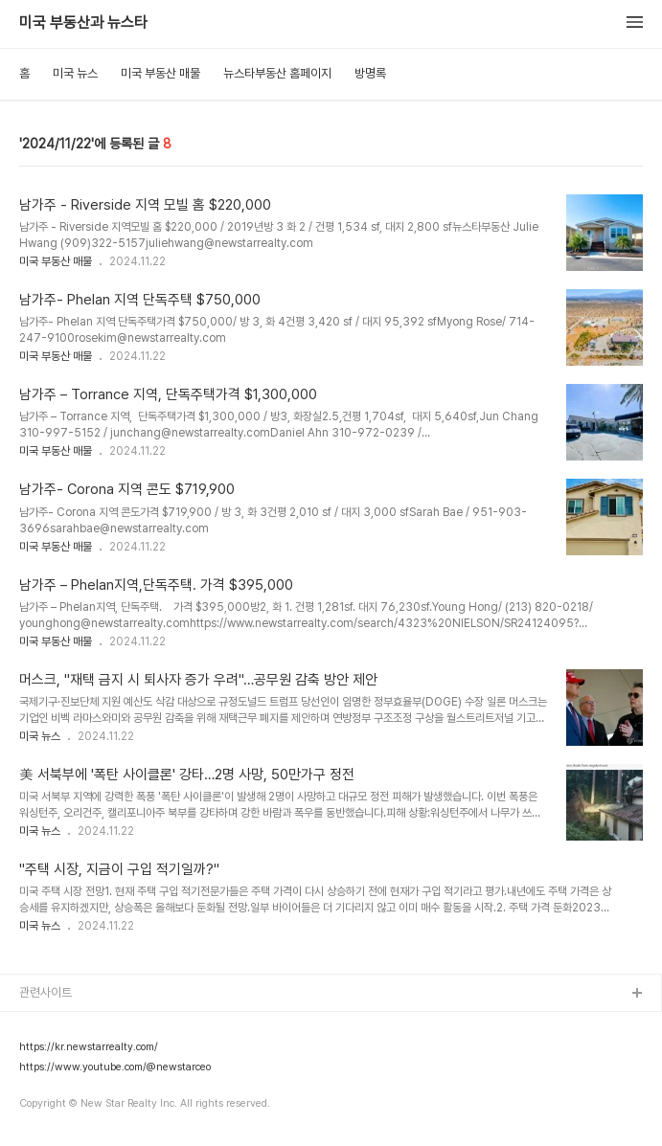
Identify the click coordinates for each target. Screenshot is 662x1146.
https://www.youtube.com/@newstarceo (115, 1067)
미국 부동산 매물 (160, 73)
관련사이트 (45, 992)
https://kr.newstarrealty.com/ (88, 1047)
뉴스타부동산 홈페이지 (277, 73)
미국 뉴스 (75, 73)
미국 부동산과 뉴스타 (83, 23)
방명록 (370, 73)
